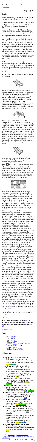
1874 (20, 349)
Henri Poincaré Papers (22, 435)
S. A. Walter (11, 435)
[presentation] (17, 24)
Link (7, 364)
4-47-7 (25, 322)
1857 (14, 344)
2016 (8, 324)
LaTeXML (32, 439)
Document (12, 364)
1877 (14, 342)
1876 (14, 345)
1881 (12, 338)
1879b (13, 337)
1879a (13, 340)
